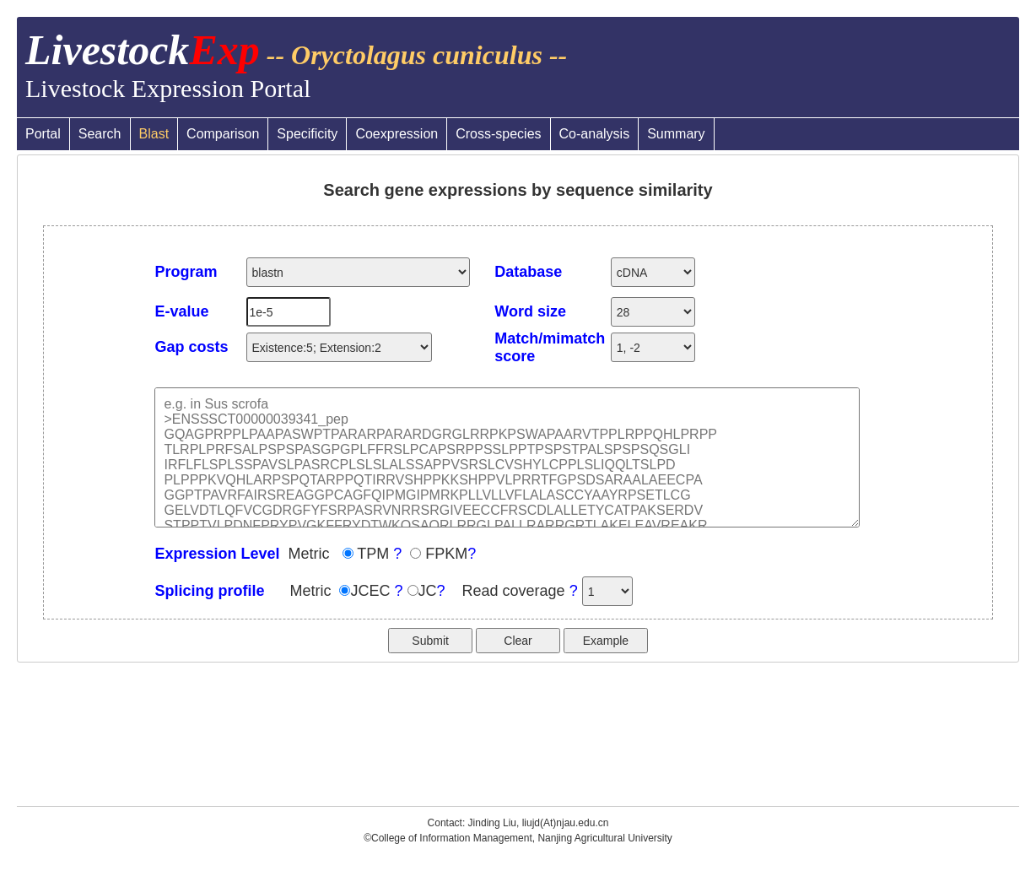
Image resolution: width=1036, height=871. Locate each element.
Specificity (307, 134)
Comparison (222, 134)
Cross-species (498, 134)
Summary (675, 134)
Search (99, 134)
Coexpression (396, 134)
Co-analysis (594, 134)
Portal (43, 134)
